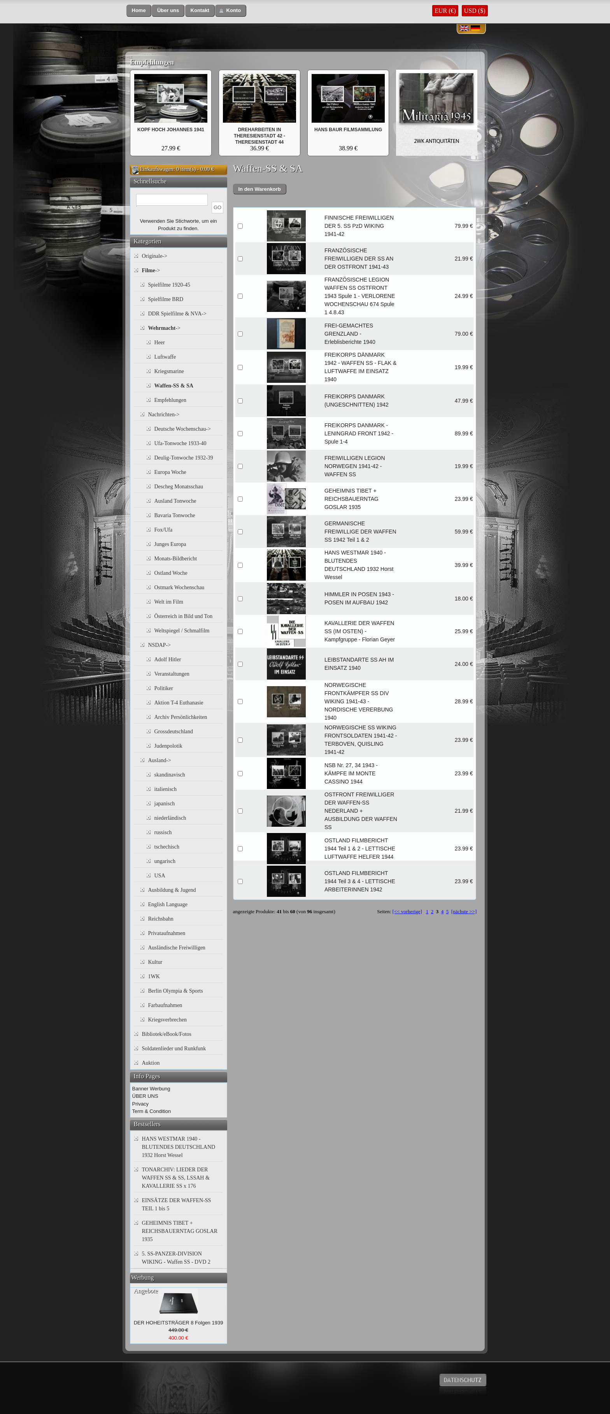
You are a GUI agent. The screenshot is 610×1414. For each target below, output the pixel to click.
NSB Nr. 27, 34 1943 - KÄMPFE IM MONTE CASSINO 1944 (351, 773)
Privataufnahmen (167, 933)
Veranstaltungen (171, 674)
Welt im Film (168, 602)
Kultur (155, 962)
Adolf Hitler (167, 659)
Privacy (140, 1104)
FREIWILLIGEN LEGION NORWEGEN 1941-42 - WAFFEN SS (354, 466)
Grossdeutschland (173, 731)
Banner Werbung (151, 1089)
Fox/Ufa (163, 530)
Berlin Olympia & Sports (175, 991)
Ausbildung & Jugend (172, 890)
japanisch (164, 803)
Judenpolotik (168, 746)
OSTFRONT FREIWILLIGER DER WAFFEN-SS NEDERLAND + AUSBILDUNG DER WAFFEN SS (360, 810)
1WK (154, 976)
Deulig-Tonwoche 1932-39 (183, 458)
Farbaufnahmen (165, 1005)
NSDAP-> (159, 645)
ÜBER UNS (145, 1096)
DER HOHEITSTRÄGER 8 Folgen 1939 (178, 1323)
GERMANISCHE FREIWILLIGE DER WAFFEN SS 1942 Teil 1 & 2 (360, 531)
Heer (159, 342)
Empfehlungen (152, 62)
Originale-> (154, 256)
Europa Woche (170, 472)
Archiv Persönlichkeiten (180, 717)
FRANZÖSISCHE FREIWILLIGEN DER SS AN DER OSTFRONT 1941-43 (358, 258)
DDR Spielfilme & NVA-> (177, 314)
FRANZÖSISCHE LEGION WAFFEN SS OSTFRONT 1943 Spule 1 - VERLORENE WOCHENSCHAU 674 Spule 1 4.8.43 (359, 295)
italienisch (165, 789)
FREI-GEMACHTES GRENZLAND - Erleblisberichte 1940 (349, 333)
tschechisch (167, 847)
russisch (163, 832)
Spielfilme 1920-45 (169, 285)
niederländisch (170, 818)
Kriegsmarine (169, 371)
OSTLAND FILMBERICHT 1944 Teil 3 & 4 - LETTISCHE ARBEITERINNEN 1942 (359, 881)
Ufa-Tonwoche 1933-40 (180, 443)
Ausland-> (159, 760)
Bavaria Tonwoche (174, 515)
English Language (168, 904)
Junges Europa (170, 544)
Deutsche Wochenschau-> (182, 429)
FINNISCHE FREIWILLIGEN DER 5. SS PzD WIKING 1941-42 (359, 226)
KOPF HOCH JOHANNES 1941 (170, 129)
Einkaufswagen (157, 169)
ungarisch (164, 861)
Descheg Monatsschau (178, 487)
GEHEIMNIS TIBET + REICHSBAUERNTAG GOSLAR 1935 (351, 499)
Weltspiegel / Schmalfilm (182, 631)
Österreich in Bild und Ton (183, 616)
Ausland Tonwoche (175, 501)
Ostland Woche (171, 573)
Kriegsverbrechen (167, 1020)
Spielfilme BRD (166, 299)
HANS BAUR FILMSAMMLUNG (348, 129)
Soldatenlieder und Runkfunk (174, 1048)
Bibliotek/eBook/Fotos (167, 1034)
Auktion (151, 1063)
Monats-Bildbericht (175, 559)
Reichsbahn (161, 919)
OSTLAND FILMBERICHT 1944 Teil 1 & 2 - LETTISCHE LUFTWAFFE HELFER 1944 (359, 848)
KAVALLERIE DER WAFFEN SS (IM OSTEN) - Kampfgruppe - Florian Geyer (359, 631)
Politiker (163, 688)
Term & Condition (151, 1111)
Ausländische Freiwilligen (176, 948)
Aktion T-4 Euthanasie (178, 703)
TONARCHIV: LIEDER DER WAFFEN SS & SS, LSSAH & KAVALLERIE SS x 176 (176, 1178)
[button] (138, 11)
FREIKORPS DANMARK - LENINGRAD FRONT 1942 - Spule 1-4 (358, 433)
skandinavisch (169, 775)
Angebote (146, 1290)
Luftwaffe (165, 357)
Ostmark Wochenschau (179, 587)
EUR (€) (445, 10)
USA (159, 876)
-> (151, 270)
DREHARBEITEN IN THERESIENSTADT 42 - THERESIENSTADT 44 (259, 136)
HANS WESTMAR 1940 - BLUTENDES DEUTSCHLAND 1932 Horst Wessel (179, 1147)
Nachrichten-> (164, 414)
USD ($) (475, 10)
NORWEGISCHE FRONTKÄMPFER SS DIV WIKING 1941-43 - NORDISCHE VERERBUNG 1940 (358, 701)
